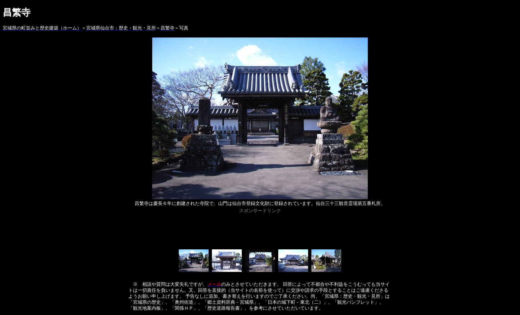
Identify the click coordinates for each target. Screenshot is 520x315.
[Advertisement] (260, 230)
